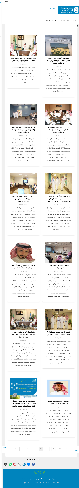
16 (19, 449)
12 (45, 449)
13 (38, 449)
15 (25, 449)
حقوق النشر (51, 479)
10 (57, 449)
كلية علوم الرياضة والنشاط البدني (48, 20)
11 (51, 449)
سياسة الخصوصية (39, 479)
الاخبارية (51, 9)
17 (13, 449)
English (4, 1)
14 (32, 449)
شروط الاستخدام (26, 479)
